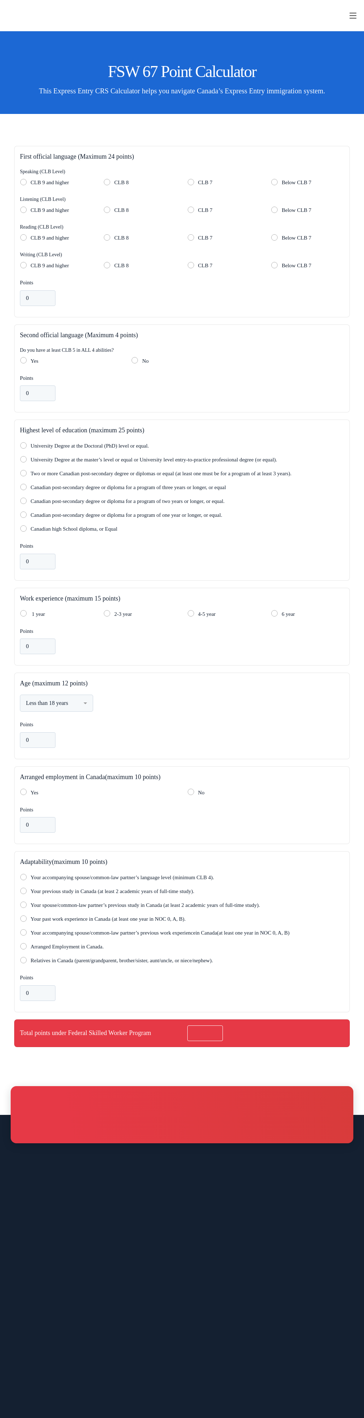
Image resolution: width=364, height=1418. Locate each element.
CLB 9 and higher (50, 182)
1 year (37, 614)
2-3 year (123, 614)
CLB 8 (121, 182)
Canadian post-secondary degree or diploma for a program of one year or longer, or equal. (126, 515)
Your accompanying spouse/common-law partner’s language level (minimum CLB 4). (122, 877)
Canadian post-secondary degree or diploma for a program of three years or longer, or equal (128, 487)
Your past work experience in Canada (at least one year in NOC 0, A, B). (108, 919)
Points (26, 282)
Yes (34, 361)
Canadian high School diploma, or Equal (74, 529)
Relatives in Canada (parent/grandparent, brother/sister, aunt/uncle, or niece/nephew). (122, 960)
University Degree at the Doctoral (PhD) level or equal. (90, 446)
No (145, 361)
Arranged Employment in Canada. (67, 946)
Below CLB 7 (296, 182)
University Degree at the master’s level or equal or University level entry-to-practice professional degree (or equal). (154, 459)
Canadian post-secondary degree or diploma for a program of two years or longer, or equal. (128, 501)
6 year (288, 614)
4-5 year (207, 614)
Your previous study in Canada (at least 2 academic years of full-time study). (112, 891)
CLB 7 (205, 182)
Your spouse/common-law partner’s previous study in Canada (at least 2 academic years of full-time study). (145, 905)
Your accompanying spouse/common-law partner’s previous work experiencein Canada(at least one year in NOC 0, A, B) (160, 933)
